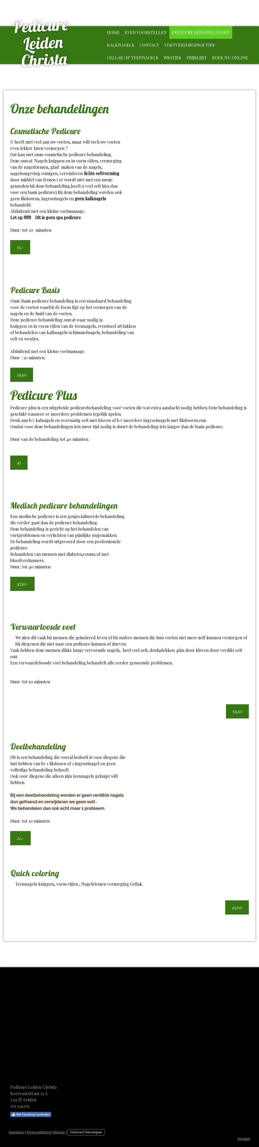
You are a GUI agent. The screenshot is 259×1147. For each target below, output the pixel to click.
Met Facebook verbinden (30, 1114)
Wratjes (172, 57)
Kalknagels (120, 45)
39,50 (21, 374)
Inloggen (244, 1139)
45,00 (237, 907)
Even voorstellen (146, 32)
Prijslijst (196, 57)
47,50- (22, 583)
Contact (149, 45)
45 (19, 462)
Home (113, 32)
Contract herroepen (86, 1132)
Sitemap (59, 1132)
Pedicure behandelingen (201, 32)
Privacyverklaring (39, 1132)
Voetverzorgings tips (189, 45)
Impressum (16, 1132)
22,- (20, 838)
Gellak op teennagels (132, 57)
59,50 (237, 711)
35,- (20, 247)
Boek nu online (230, 57)
